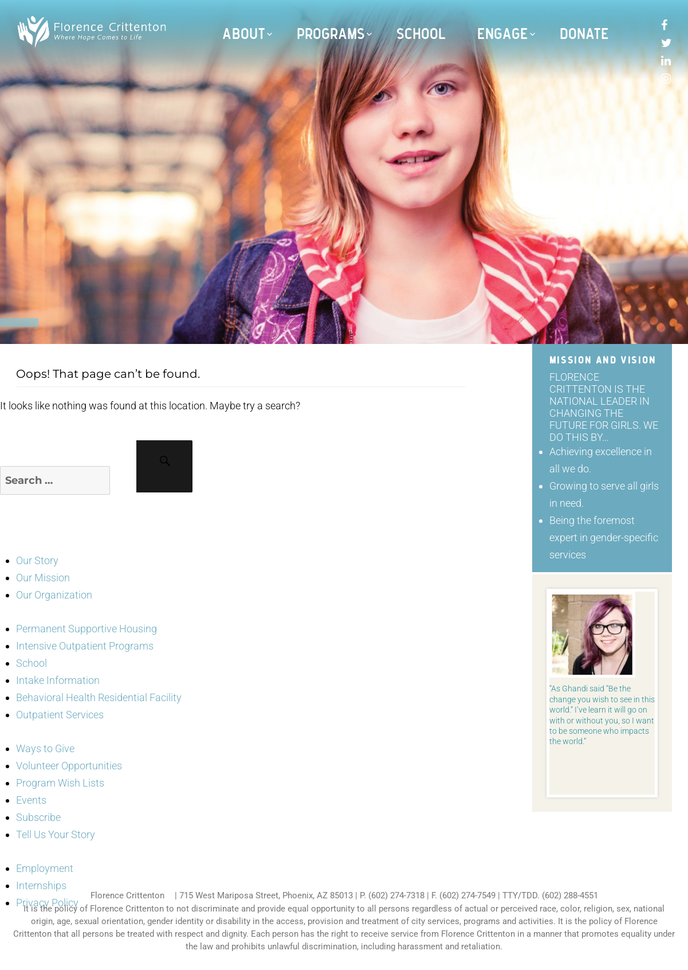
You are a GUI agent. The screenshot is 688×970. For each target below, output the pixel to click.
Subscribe (38, 817)
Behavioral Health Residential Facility (99, 697)
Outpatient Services (60, 715)
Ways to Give (45, 748)
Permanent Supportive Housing (86, 629)
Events (31, 800)
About (243, 34)
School (421, 34)
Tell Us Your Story (55, 834)
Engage (502, 34)
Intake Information (58, 680)
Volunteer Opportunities (69, 766)
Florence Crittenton (127, 895)
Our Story (37, 560)
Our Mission (43, 578)
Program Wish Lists (60, 783)
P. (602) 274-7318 (392, 895)
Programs (331, 34)
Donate (584, 34)
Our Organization (54, 595)
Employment (44, 868)
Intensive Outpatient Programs (85, 646)
